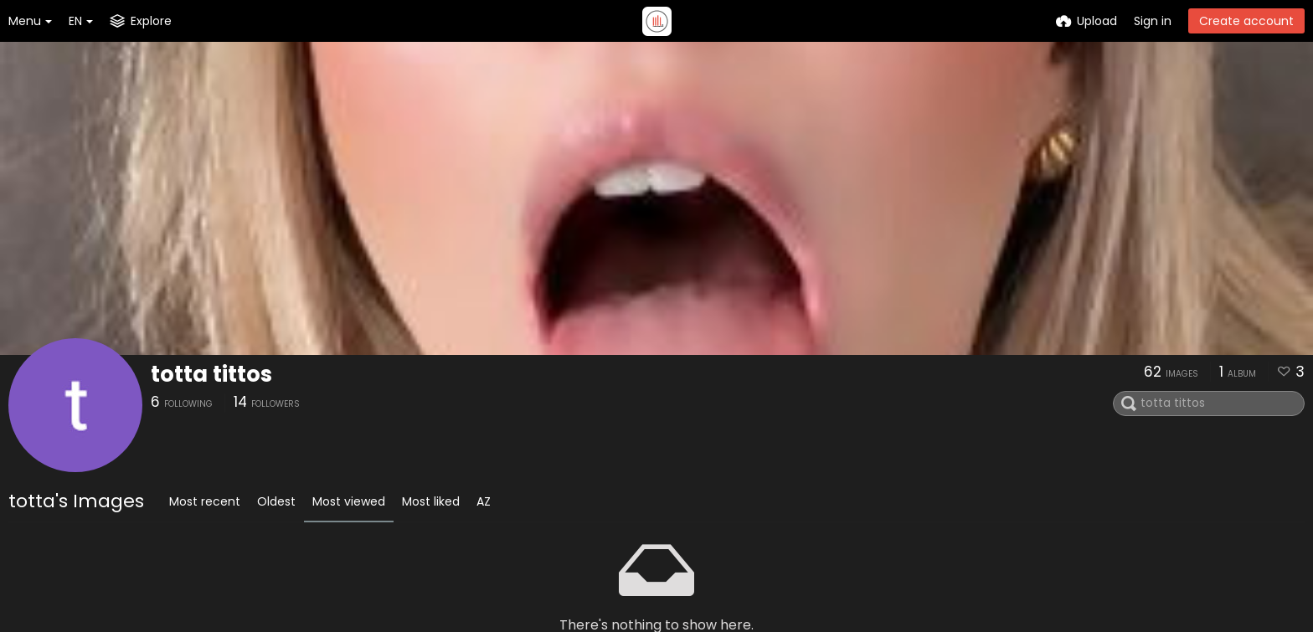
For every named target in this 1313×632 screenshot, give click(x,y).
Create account (1246, 21)
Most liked (431, 501)
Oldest (276, 501)
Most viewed (348, 501)
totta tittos (211, 374)
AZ (483, 501)
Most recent (204, 501)
